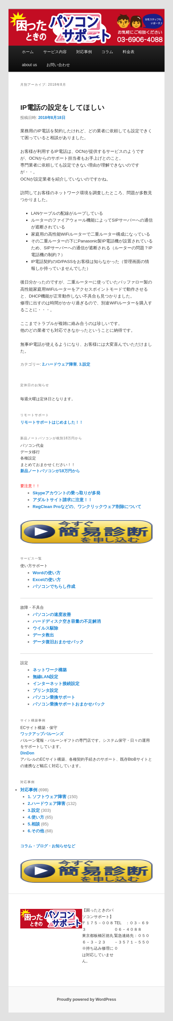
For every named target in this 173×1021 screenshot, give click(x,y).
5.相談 (34, 824)
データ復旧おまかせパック (58, 641)
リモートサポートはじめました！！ (51, 422)
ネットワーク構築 (50, 669)
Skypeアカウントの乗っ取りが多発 (66, 492)
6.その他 (36, 830)
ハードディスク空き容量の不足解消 (67, 621)
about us (29, 65)
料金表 (128, 52)
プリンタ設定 (45, 690)
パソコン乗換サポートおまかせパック (69, 704)
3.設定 (84, 364)
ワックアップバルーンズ (41, 734)
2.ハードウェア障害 (59, 364)
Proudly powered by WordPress (86, 999)
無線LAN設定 (46, 676)
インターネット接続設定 (56, 683)
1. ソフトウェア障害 (47, 796)
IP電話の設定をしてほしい (62, 107)
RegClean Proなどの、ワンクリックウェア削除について (87, 506)
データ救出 (43, 635)
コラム (107, 52)
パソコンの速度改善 (52, 614)
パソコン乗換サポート (54, 697)
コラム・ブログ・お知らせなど (47, 846)
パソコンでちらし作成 (54, 586)
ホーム (28, 52)
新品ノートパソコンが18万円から (49, 471)
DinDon (27, 753)
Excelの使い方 (47, 579)
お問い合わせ (58, 65)
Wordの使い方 (47, 572)
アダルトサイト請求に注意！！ (62, 499)
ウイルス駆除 (45, 628)
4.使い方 (36, 817)
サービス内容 (55, 52)
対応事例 (84, 52)
